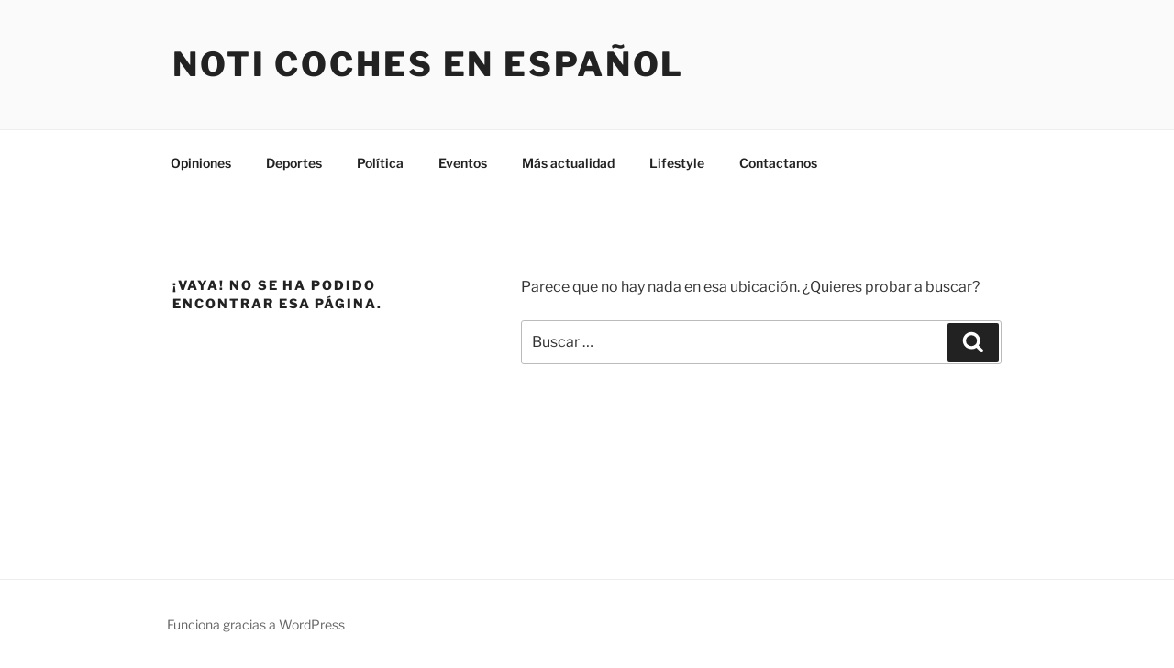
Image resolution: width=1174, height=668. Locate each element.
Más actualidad (568, 163)
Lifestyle (676, 163)
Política (380, 163)
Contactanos (778, 163)
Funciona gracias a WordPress (256, 624)
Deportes (294, 163)
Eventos (462, 163)
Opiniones (201, 163)
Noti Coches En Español (428, 64)
